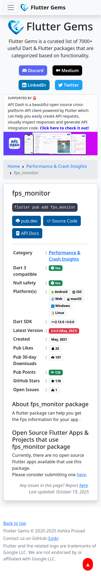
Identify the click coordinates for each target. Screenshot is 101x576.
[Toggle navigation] (10, 7)
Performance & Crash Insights (56, 166)
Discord (33, 70)
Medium (67, 70)
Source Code (62, 221)
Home (14, 166)
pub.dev (26, 221)
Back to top (14, 523)
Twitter (68, 85)
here (81, 475)
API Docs (27, 233)
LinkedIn (34, 85)
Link (53, 538)
